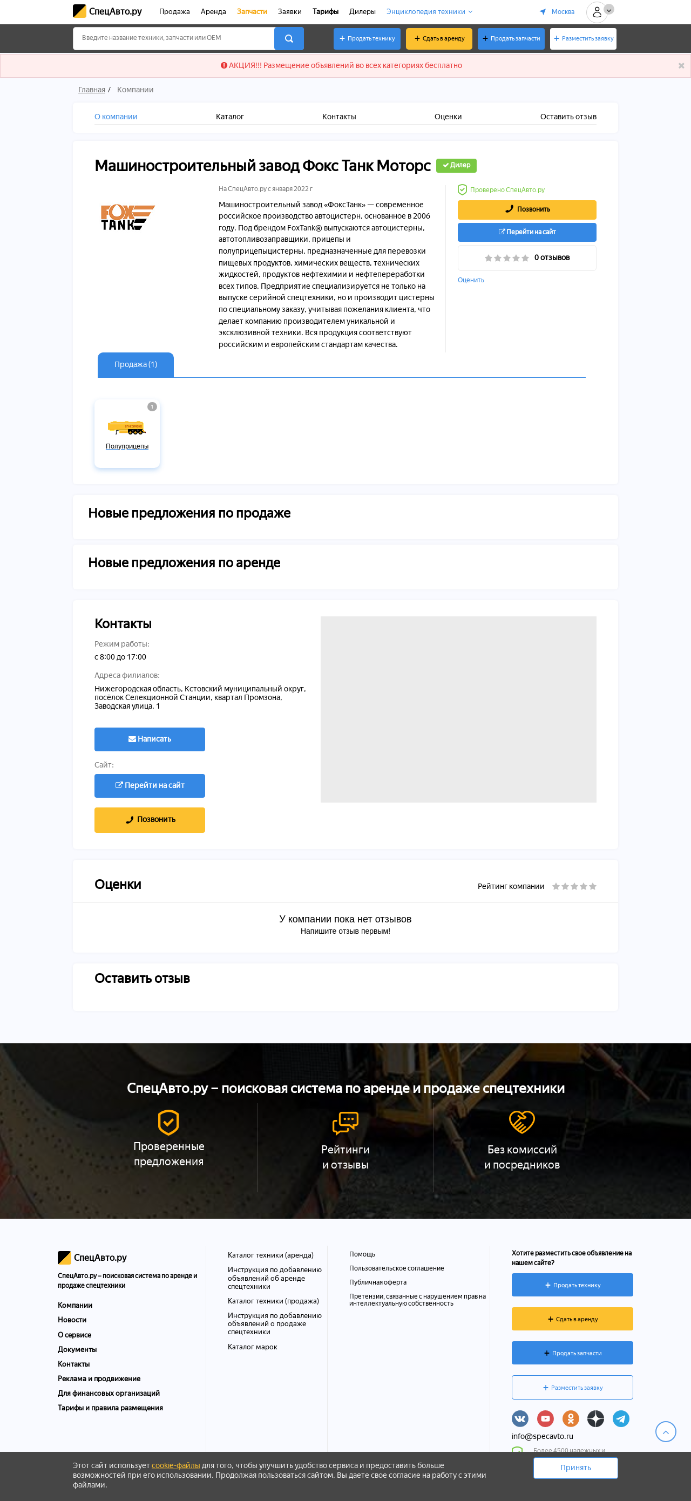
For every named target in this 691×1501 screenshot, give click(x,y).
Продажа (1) (135, 364)
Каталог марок (252, 1346)
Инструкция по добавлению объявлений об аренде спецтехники (275, 1277)
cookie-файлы (176, 1465)
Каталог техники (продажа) (273, 1300)
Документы (77, 1350)
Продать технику (371, 38)
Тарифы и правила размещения (110, 1408)
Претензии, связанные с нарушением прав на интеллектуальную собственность (417, 1300)
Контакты (74, 1364)
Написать (149, 739)
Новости (72, 1320)
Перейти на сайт (527, 232)
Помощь (362, 1254)
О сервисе (74, 1335)
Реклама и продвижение (99, 1379)
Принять (575, 1467)
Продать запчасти (515, 38)
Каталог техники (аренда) (271, 1255)
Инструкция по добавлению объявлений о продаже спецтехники (275, 1323)
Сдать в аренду (444, 38)
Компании (75, 1305)
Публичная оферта (378, 1282)
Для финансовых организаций (109, 1393)
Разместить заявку (588, 38)
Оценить (471, 280)
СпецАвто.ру (115, 11)
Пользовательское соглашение (396, 1268)
